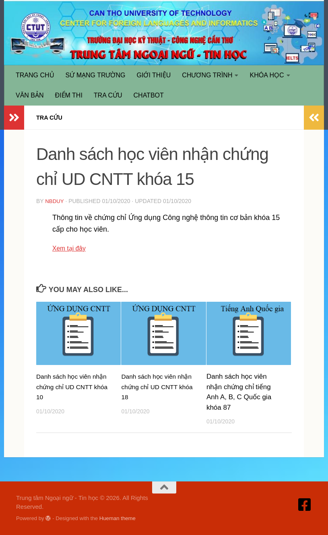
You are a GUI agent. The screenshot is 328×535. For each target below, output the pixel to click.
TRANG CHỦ (35, 75)
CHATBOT (149, 95)
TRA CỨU (108, 95)
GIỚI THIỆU (154, 75)
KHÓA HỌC (267, 75)
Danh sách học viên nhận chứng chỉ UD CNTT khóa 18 (151, 386)
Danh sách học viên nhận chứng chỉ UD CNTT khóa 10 (66, 386)
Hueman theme (117, 518)
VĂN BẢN (30, 95)
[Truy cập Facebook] (304, 504)
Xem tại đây (71, 248)
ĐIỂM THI (69, 95)
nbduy (55, 201)
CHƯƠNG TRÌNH (207, 75)
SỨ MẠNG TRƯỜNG (96, 75)
